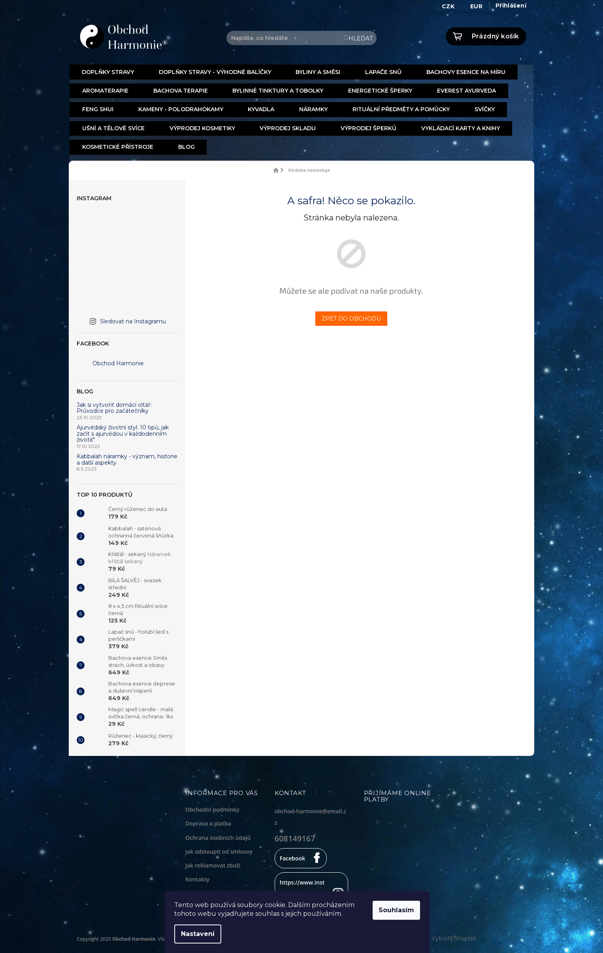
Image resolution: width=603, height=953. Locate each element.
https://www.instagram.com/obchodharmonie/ (302, 890)
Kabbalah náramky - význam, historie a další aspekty (127, 457)
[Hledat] (301, 38)
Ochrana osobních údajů (218, 834)
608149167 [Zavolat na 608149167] (295, 835)
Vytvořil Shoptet (454, 935)
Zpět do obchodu (351, 315)
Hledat (361, 38)
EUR (476, 6)
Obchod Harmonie (118, 360)
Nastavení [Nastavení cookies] (202, 934)
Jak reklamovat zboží (212, 862)
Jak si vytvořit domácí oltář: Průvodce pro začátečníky (114, 405)
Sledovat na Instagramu (133, 318)
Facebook (292, 855)
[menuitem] (107, 72)
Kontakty (197, 876)
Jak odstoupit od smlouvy (219, 848)
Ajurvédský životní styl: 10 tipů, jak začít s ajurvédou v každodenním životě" (123, 431)
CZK (448, 6)
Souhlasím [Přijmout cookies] (400, 910)
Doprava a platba (208, 820)
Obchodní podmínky (212, 807)
